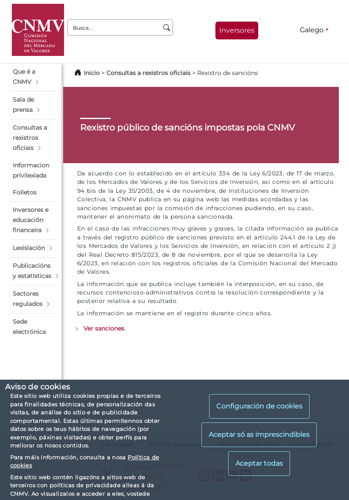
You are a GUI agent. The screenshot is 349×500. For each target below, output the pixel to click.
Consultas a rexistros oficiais (148, 73)
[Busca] (167, 27)
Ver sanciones (104, 328)
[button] (33, 77)
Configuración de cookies (259, 406)
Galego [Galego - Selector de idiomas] (312, 30)
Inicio (92, 73)
